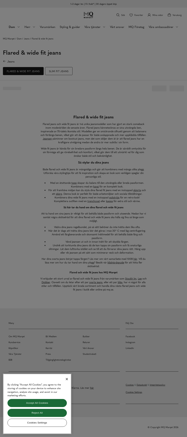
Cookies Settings (37, 422)
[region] (37, 404)
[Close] (67, 379)
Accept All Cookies (37, 403)
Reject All (37, 412)
